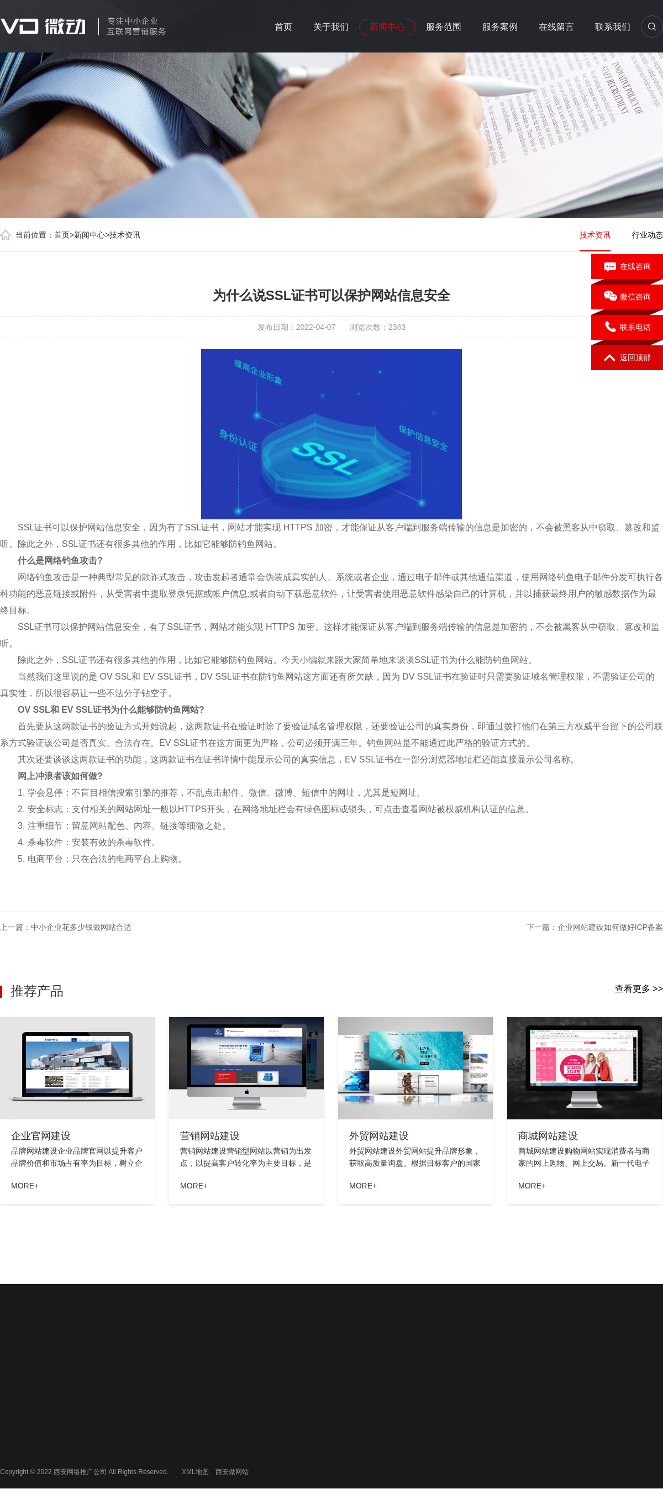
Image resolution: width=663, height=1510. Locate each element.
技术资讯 (124, 234)
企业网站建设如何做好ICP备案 (610, 927)
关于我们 (331, 26)
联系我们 (612, 26)
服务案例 (500, 26)
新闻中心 (387, 26)
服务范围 (443, 26)
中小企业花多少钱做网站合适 (81, 927)
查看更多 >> (639, 988)
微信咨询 (627, 297)
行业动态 (647, 234)
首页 (283, 26)
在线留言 (556, 26)
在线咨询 (627, 266)
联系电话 (627, 327)
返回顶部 (627, 358)
